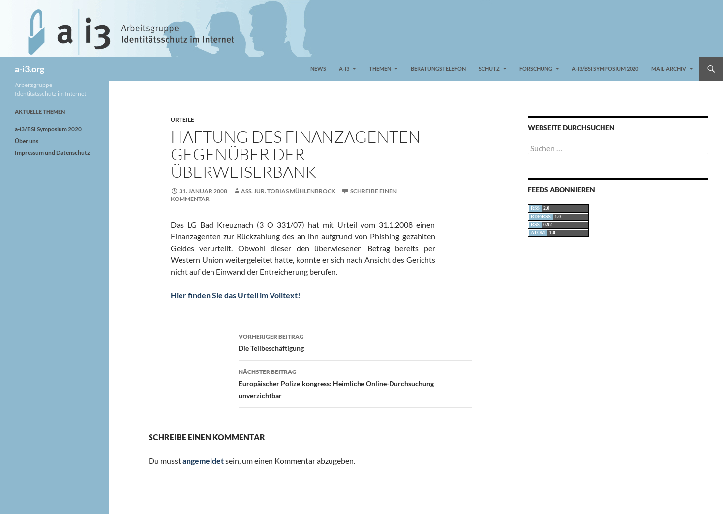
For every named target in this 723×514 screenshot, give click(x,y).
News (318, 68)
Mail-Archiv (668, 68)
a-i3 (344, 68)
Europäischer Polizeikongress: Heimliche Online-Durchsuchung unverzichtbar (355, 383)
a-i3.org (29, 68)
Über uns (26, 140)
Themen (380, 68)
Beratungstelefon (438, 68)
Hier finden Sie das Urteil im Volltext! (236, 295)
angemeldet (203, 460)
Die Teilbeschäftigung (355, 341)
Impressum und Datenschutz (52, 152)
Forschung (535, 68)
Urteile (182, 119)
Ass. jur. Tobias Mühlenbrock (288, 191)
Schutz (489, 68)
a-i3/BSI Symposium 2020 (605, 68)
